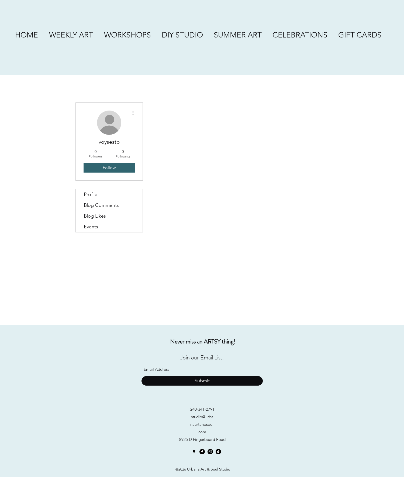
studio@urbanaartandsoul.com (202, 424)
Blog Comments (101, 205)
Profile (90, 194)
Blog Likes (95, 216)
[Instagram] (210, 451)
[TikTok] (218, 451)
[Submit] (202, 381)
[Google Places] (194, 451)
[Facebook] (202, 451)
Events (91, 227)
